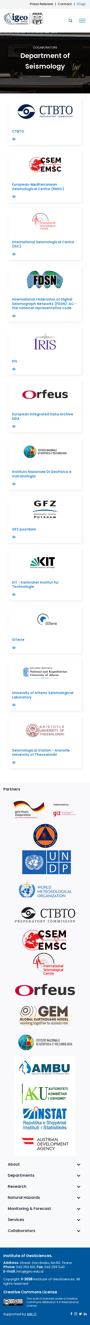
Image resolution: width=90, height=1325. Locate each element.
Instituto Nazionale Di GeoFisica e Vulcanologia (41, 473)
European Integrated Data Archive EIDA (42, 416)
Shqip (81, 4)
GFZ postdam (24, 529)
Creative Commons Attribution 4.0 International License (52, 1302)
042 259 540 (54, 1267)
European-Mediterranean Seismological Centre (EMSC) (38, 186)
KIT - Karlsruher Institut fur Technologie (35, 584)
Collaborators (45, 48)
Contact (65, 4)
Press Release (41, 4)
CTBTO (18, 131)
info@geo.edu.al (29, 1271)
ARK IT (32, 1314)
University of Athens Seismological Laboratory (42, 695)
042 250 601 (25, 1267)
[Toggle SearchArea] (70, 20)
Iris (15, 361)
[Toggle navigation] (81, 20)
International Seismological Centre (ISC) (43, 244)
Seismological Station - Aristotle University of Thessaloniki (41, 752)
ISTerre (18, 639)
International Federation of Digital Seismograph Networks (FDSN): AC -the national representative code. (44, 303)
